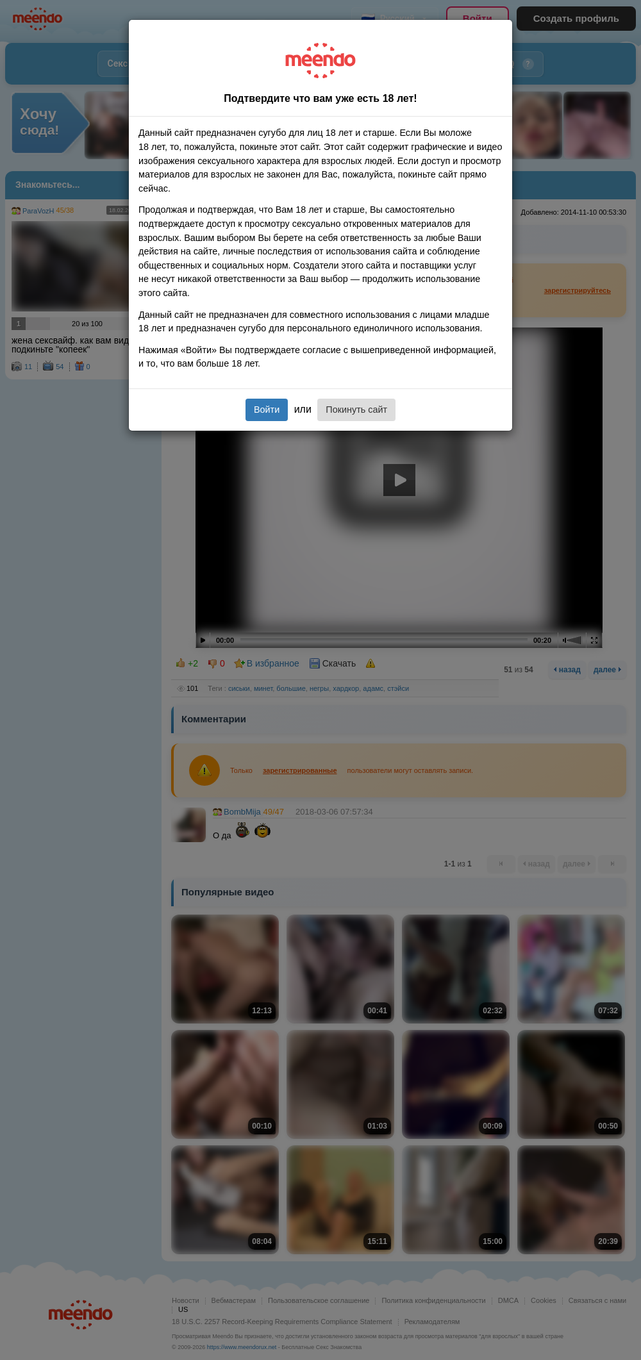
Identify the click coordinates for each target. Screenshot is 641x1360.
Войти (266, 409)
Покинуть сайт (356, 409)
